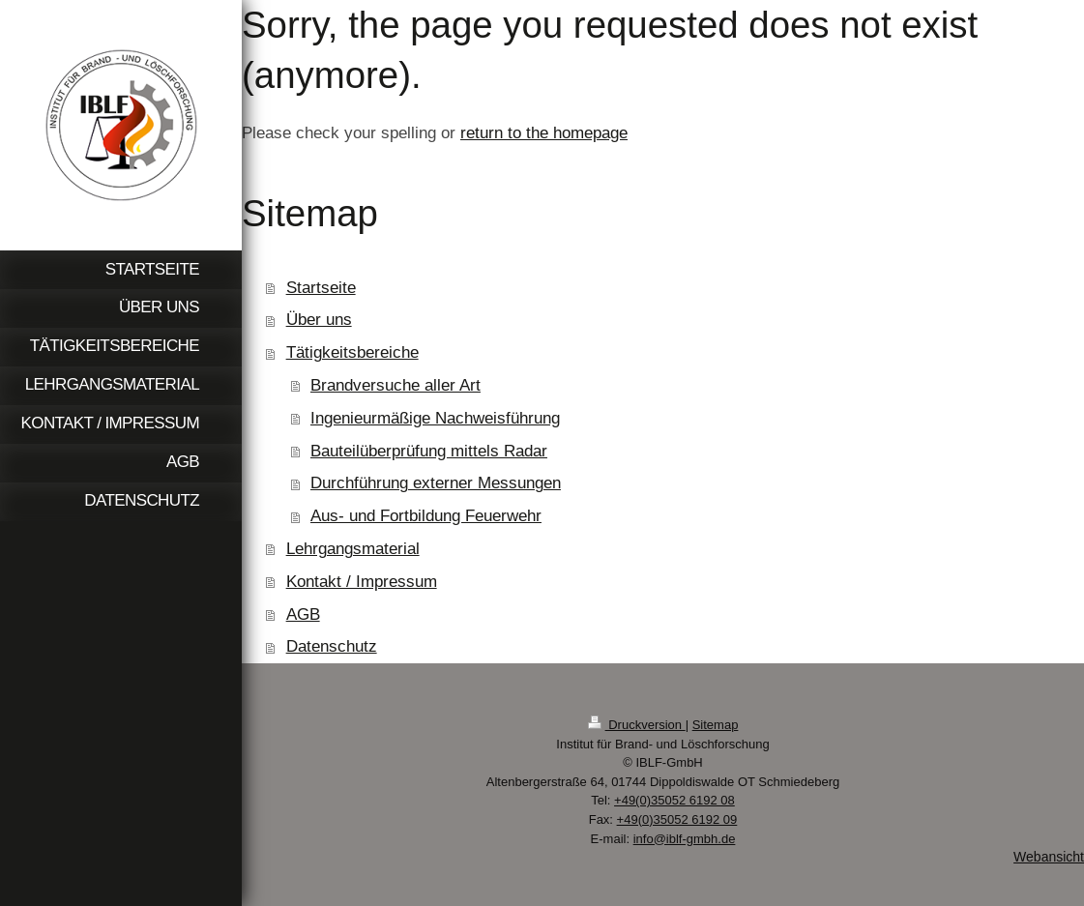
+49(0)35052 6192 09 (677, 819)
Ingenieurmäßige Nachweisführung (435, 418)
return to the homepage (544, 133)
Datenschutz (331, 646)
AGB (303, 614)
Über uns (319, 319)
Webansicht (1048, 856)
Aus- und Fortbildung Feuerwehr (426, 516)
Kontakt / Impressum (361, 581)
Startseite (321, 287)
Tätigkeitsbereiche (352, 352)
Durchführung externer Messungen (435, 483)
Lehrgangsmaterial (353, 549)
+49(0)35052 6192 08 (674, 800)
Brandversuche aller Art (395, 385)
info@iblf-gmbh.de (684, 839)
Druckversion (637, 724)
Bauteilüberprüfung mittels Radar (428, 451)
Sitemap (715, 724)
